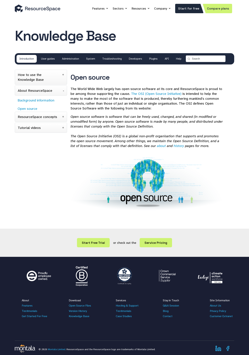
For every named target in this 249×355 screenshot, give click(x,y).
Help (178, 58)
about (161, 146)
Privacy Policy (218, 311)
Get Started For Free (34, 316)
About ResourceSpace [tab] (35, 90)
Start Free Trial (93, 243)
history (179, 146)
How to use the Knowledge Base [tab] (31, 77)
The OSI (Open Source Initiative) (156, 93)
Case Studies (124, 316)
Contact (167, 316)
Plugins (153, 58)
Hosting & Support (127, 305)
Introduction (26, 58)
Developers (135, 58)
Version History (78, 311)
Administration (70, 58)
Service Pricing (156, 243)
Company (160, 8)
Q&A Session (171, 305)
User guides (48, 58)
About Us (215, 305)
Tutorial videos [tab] (29, 127)
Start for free (188, 8)
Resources (139, 8)
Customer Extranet (221, 316)
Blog (166, 311)
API (167, 58)
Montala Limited (56, 349)
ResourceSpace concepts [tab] (37, 117)
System (90, 58)
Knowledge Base (79, 316)
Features (98, 8)
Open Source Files (80, 305)
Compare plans (218, 8)
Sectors (118, 8)
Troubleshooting (112, 58)
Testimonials (29, 311)
